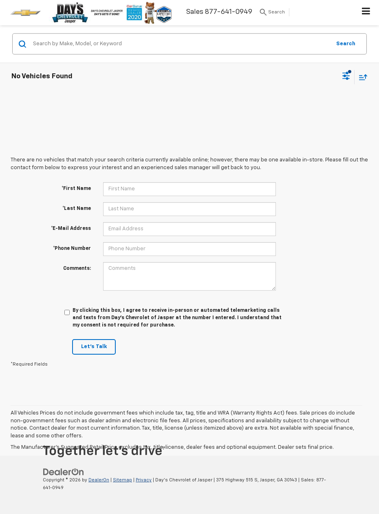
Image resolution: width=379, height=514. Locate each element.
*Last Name (76, 208)
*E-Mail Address (71, 228)
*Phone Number (72, 248)
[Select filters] (346, 77)
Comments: (77, 268)
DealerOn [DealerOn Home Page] (98, 480)
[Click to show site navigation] (366, 12)
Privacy (144, 480)
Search (345, 43)
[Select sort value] (361, 77)
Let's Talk (94, 346)
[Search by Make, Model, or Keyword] (180, 44)
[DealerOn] (63, 472)
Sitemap (122, 480)
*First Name (76, 188)
